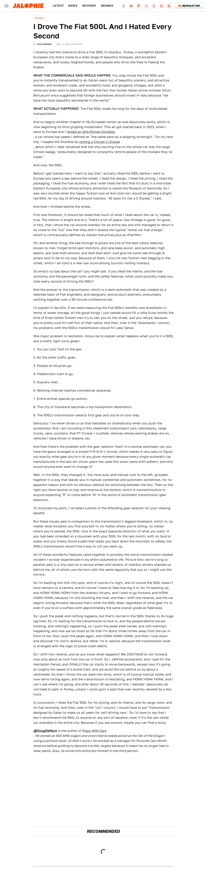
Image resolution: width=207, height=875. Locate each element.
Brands (107, 5)
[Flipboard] (138, 5)
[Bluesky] (131, 5)
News (72, 5)
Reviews (89, 5)
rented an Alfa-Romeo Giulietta (91, 132)
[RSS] (169, 5)
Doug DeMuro (44, 44)
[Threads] (154, 5)
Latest (58, 5)
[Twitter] (146, 5)
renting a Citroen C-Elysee (99, 142)
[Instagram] (161, 5)
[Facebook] (123, 5)
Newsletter (189, 6)
